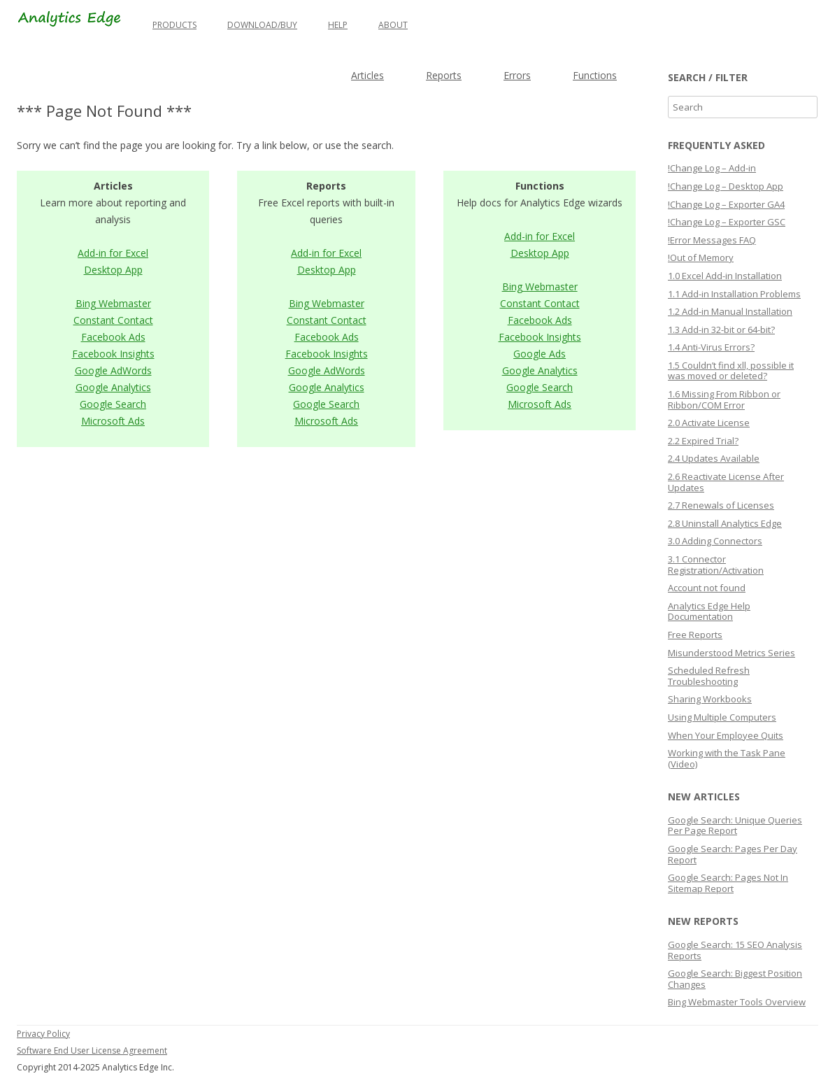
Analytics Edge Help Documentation (709, 611)
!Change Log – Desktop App (725, 186)
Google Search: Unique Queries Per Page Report (735, 825)
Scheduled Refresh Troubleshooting (709, 676)
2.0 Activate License (709, 422)
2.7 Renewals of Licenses (721, 505)
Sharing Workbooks (710, 699)
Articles (367, 75)
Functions (595, 75)
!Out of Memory (701, 257)
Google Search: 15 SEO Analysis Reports (735, 950)
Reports (444, 75)
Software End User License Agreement (92, 1050)
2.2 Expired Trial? (703, 440)
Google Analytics (113, 387)
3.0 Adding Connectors (715, 541)
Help (338, 25)
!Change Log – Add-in (712, 168)
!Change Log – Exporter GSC (726, 221)
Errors (517, 75)
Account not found (706, 587)
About (393, 25)
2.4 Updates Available (713, 458)
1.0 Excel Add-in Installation (725, 275)
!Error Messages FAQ (712, 240)
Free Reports (695, 634)
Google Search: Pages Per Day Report (732, 854)
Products (174, 25)
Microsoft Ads (113, 420)
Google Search (113, 404)
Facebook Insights (113, 353)
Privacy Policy (43, 1034)
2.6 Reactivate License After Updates (726, 482)
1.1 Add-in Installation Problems (734, 294)
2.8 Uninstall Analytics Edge (725, 523)
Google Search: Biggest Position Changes (735, 979)
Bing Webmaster (113, 303)
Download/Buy (262, 25)
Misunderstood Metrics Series (731, 652)
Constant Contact (113, 320)
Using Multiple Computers (722, 717)
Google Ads (539, 353)
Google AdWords (113, 370)
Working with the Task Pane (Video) (726, 758)
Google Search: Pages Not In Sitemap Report (728, 883)
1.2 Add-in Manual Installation (730, 311)
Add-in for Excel (113, 253)
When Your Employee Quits (725, 735)
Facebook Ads (113, 337)
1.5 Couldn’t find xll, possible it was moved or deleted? (731, 371)
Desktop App (113, 269)
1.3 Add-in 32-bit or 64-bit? (721, 329)
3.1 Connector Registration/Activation (716, 564)
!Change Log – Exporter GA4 (726, 204)
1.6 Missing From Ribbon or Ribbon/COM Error (724, 399)
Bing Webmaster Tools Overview (737, 1002)
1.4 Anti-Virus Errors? (711, 347)
